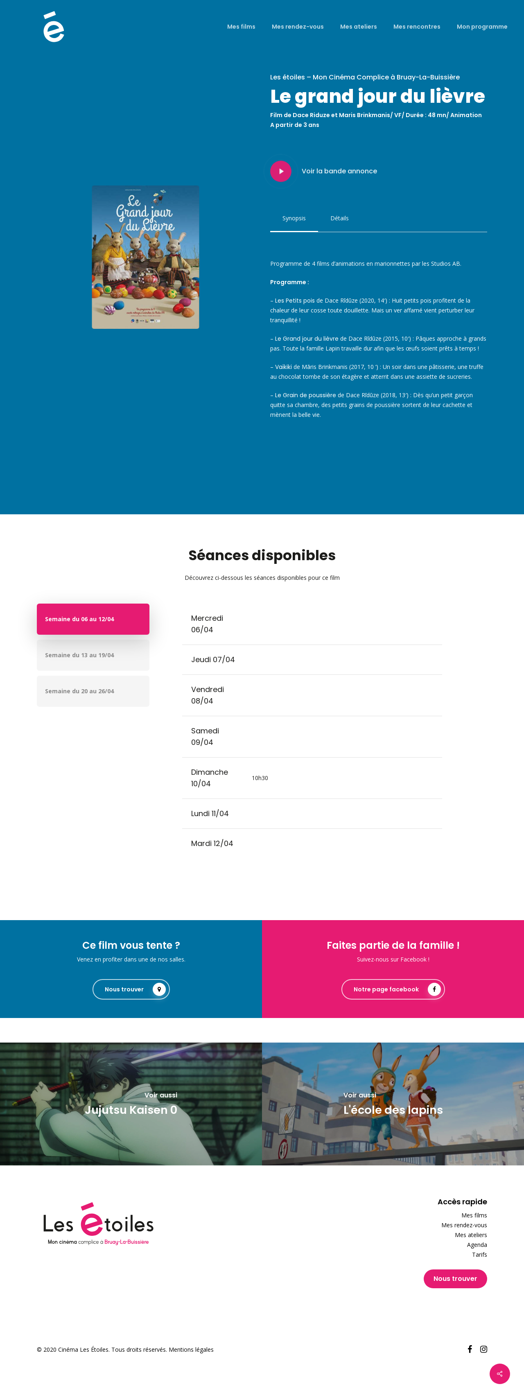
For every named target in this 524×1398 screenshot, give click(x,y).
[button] (294, 218)
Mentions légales (191, 1349)
